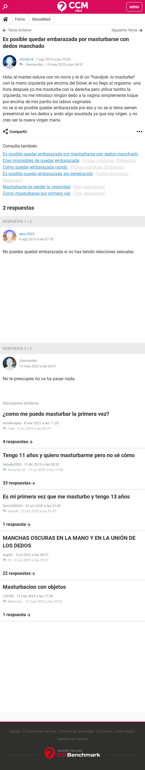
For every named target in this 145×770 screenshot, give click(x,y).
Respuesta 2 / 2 (17, 348)
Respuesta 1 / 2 (17, 221)
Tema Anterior (20, 30)
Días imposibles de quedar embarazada (41, 160)
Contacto (105, 731)
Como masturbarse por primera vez (36, 193)
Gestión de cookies (72, 739)
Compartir (18, 131)
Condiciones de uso (40, 731)
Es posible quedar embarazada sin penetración (48, 173)
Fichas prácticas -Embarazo (109, 160)
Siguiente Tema (124, 30)
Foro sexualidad (89, 186)
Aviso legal (125, 731)
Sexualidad (41, 19)
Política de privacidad (77, 731)
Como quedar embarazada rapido (35, 167)
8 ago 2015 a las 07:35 (36, 239)
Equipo (15, 731)
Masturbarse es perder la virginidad (36, 186)
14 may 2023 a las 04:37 (64, 64)
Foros (20, 19)
